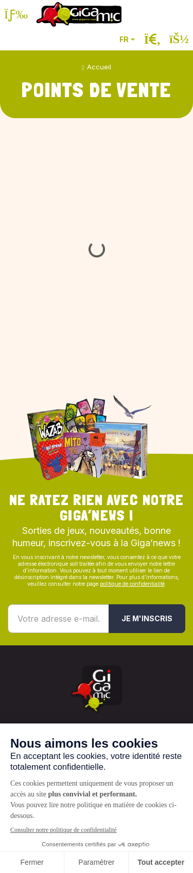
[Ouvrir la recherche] (152, 39)
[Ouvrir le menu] (16, 14)
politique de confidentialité (132, 584)
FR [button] (124, 39)
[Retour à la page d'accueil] (79, 14)
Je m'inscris (146, 618)
